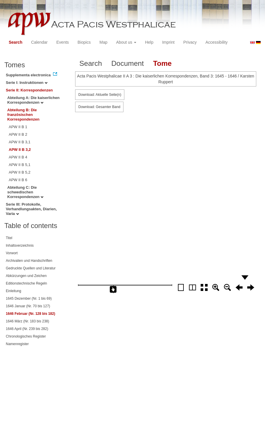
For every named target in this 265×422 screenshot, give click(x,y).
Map (103, 42)
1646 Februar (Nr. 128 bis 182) (30, 314)
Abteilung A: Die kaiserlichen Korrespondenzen (33, 100)
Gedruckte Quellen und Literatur (31, 268)
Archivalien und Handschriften (29, 261)
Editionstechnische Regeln (26, 283)
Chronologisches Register (26, 336)
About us (126, 42)
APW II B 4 (18, 157)
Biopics (84, 42)
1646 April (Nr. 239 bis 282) (27, 329)
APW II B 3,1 (19, 142)
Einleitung (13, 291)
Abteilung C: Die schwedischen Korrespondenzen (25, 192)
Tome (162, 63)
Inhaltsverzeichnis (19, 245)
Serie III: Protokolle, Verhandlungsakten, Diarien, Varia (31, 209)
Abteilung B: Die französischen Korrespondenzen (23, 114)
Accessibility (216, 42)
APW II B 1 (18, 127)
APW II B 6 (18, 180)
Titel (9, 238)
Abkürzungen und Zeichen (26, 276)
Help (149, 42)
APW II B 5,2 (19, 172)
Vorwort (12, 253)
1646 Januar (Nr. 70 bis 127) (28, 306)
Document (127, 63)
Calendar (39, 42)
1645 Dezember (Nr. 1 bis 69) (29, 298)
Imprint (168, 42)
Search (15, 42)
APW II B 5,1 (19, 165)
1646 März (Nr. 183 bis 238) (27, 321)
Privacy (190, 42)
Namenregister (17, 344)
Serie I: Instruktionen (26, 82)
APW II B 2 (18, 134)
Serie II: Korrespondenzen (29, 90)
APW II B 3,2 (20, 149)
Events (62, 42)
